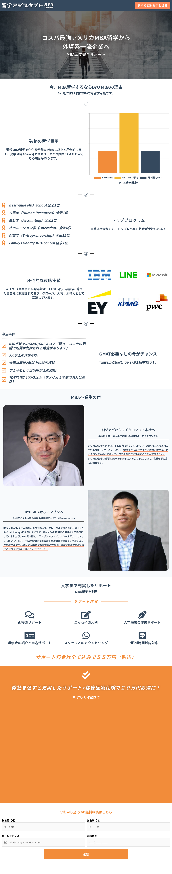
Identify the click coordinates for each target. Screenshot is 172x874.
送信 (86, 853)
